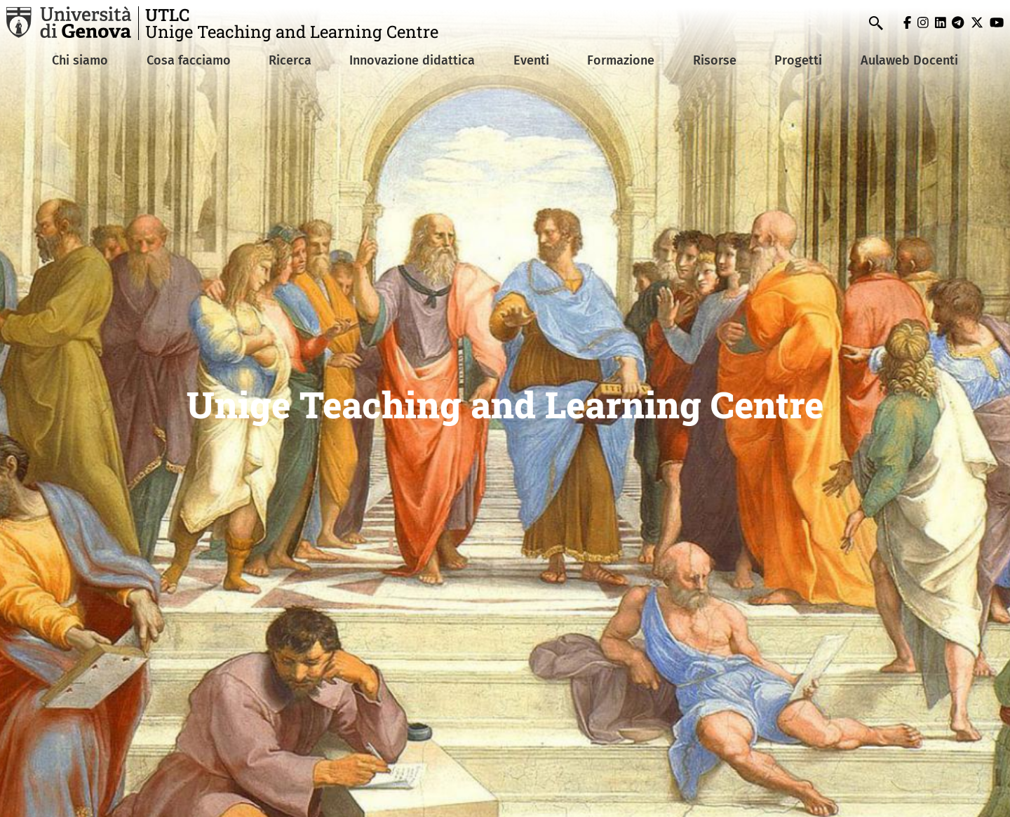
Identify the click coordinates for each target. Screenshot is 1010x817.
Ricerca (290, 60)
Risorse (714, 60)
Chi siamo (80, 60)
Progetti (798, 60)
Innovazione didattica (412, 60)
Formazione (620, 60)
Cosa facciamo (189, 60)
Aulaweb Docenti (909, 60)
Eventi (531, 60)
